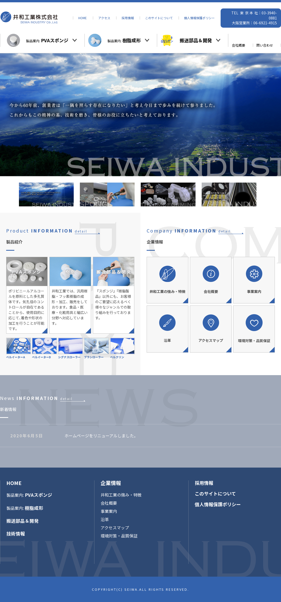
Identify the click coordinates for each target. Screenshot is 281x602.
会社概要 (238, 45)
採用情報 (128, 17)
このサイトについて (159, 17)
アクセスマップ (115, 527)
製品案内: (47, 40)
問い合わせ (264, 45)
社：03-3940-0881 (265, 15)
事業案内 (109, 511)
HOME (82, 17)
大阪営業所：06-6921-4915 (254, 22)
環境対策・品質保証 (119, 536)
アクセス (104, 17)
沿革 (105, 519)
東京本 (247, 12)
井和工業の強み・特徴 (121, 495)
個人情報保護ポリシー (199, 17)
